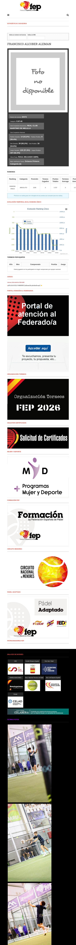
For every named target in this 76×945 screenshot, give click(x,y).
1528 (34, 187)
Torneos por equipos (16, 257)
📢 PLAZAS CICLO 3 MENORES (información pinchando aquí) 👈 (24, 285)
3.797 (55, 187)
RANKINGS (11, 172)
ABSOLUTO (23, 187)
